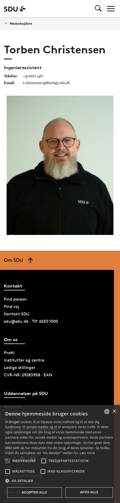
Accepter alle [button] (34, 492)
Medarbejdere (21, 23)
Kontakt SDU (16, 313)
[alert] (60, 454)
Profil (9, 352)
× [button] (114, 411)
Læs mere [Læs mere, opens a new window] (87, 453)
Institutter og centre (24, 360)
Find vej (11, 306)
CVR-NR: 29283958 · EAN (28, 374)
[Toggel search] (98, 8)
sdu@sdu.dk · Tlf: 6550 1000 (31, 321)
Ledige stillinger (19, 367)
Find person (15, 299)
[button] (7, 461)
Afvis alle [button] (89, 492)
